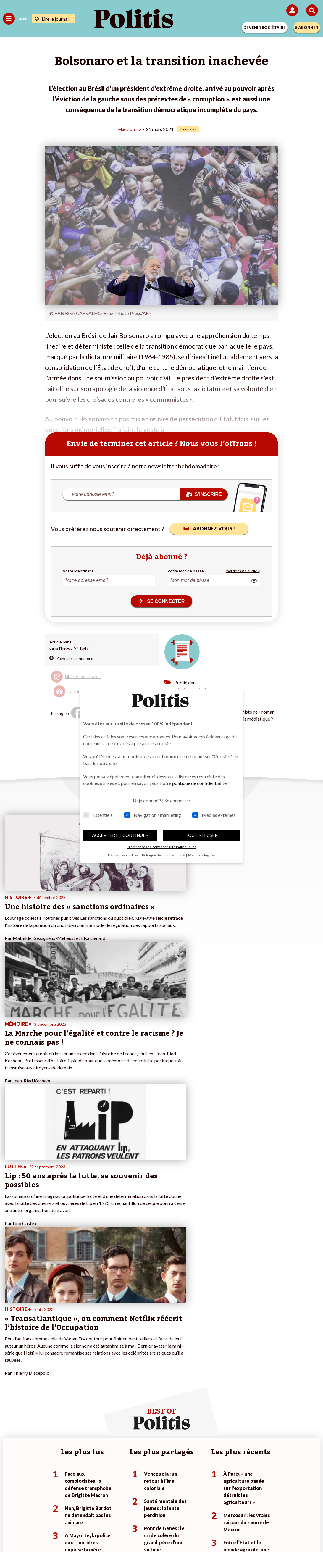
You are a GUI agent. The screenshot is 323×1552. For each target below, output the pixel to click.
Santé (59, 1344)
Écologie (11, 1332)
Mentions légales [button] (201, 855)
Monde (60, 1319)
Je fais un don (121, 1319)
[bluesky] (102, 1531)
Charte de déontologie (120, 1510)
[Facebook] (84, 1531)
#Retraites (225, 1338)
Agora (8, 1319)
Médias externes (213, 815)
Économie (63, 1332)
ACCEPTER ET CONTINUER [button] (120, 835)
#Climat (222, 1319)
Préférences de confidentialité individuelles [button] (161, 847)
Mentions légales (72, 1510)
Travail (60, 1326)
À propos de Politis (126, 1344)
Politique (11, 1326)
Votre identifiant (78, 570)
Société (10, 1338)
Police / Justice (68, 1350)
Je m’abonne (120, 1332)
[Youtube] (121, 1531)
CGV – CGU (162, 1510)
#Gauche (223, 1332)
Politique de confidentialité (210, 1510)
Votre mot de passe (185, 570)
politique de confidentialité (199, 783)
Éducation (63, 1338)
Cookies (279, 1510)
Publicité (254, 1510)
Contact (39, 1510)
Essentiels (98, 815)
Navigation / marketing (152, 815)
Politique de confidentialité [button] (163, 855)
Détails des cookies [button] (123, 855)
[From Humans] (158, 1531)
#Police (221, 1326)
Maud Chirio (129, 129)
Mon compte (120, 1350)
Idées (8, 1344)
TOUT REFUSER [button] (201, 835)
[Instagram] (139, 1531)
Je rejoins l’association (129, 1338)
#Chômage (225, 1344)
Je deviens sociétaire (128, 1326)
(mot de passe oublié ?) (242, 570)
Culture (10, 1350)
